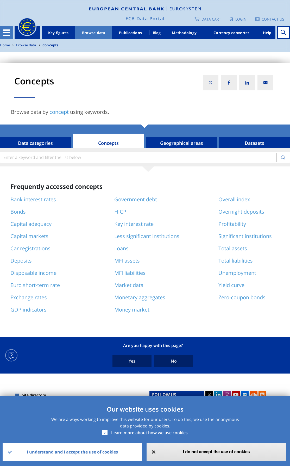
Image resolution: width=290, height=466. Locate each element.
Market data (128, 285)
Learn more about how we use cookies (149, 433)
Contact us (273, 19)
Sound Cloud (253, 395)
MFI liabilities (130, 272)
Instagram (227, 395)
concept (59, 111)
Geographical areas (181, 143)
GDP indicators (28, 309)
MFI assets (127, 260)
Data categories (35, 143)
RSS (262, 395)
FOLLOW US (164, 394)
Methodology (184, 32)
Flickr (245, 395)
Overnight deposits (241, 211)
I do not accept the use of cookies (216, 452)
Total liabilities (235, 260)
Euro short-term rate (35, 285)
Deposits (21, 260)
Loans (121, 248)
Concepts (50, 45)
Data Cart (211, 19)
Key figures (58, 32)
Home (5, 45)
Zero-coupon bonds (242, 297)
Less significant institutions (146, 236)
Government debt (135, 199)
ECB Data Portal (145, 18)
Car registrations (30, 248)
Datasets (254, 143)
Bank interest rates (33, 199)
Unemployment (237, 272)
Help (267, 32)
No (174, 361)
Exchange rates (28, 297)
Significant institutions (245, 236)
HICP (120, 211)
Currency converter (231, 32)
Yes (132, 361)
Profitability (232, 223)
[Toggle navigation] (6, 32)
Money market (131, 309)
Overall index (234, 199)
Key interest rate (134, 223)
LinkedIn (218, 395)
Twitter (209, 395)
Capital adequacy (31, 223)
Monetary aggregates (139, 297)
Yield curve (231, 285)
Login (241, 19)
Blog (157, 32)
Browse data (93, 32)
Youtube (236, 395)
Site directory (34, 395)
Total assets (232, 248)
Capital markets (29, 236)
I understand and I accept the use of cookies (72, 452)
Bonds (18, 211)
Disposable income (33, 272)
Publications (130, 32)
